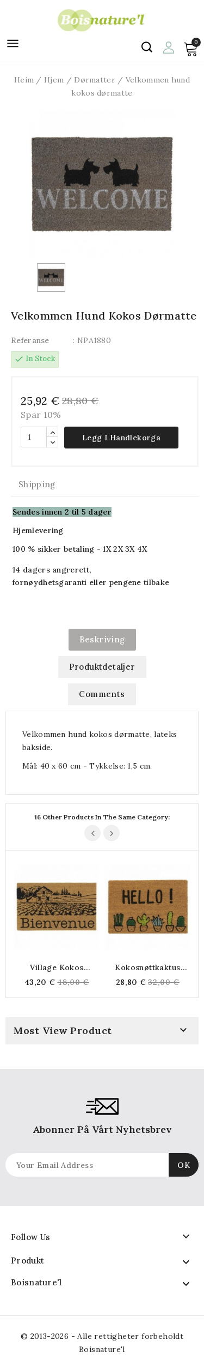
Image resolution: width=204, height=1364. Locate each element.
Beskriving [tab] (102, 639)
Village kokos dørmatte (56, 967)
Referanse (30, 340)
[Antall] (34, 437)
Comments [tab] (102, 694)
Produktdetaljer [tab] (102, 667)
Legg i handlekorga (121, 437)
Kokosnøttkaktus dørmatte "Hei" (147, 967)
